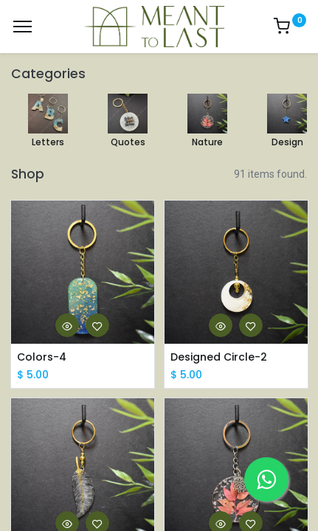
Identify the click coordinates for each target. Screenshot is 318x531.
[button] (67, 325)
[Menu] (22, 26)
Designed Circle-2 (218, 357)
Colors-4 (41, 357)
